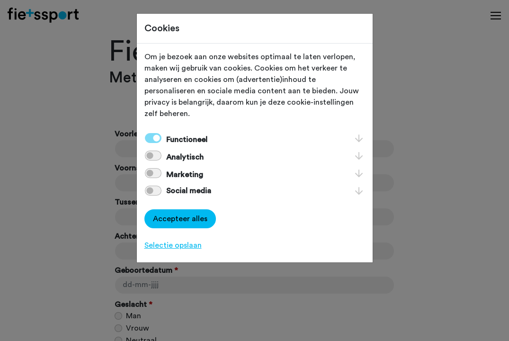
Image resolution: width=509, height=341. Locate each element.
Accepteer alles (180, 219)
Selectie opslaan (173, 245)
